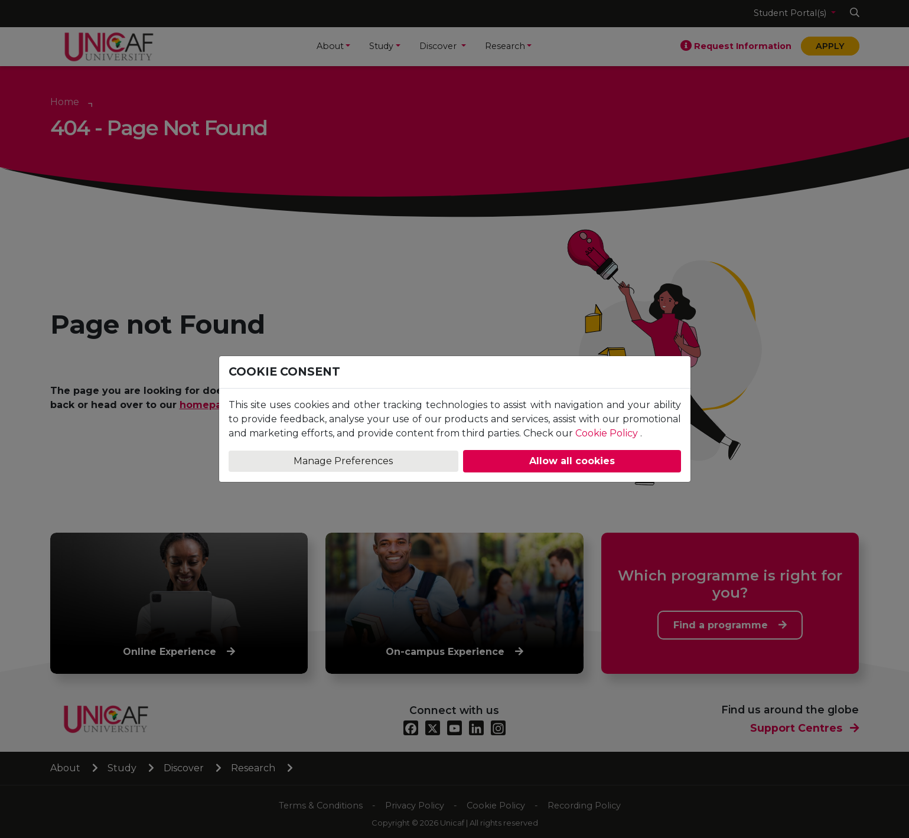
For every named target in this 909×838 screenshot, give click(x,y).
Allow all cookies (572, 461)
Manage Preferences (343, 461)
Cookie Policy (606, 433)
